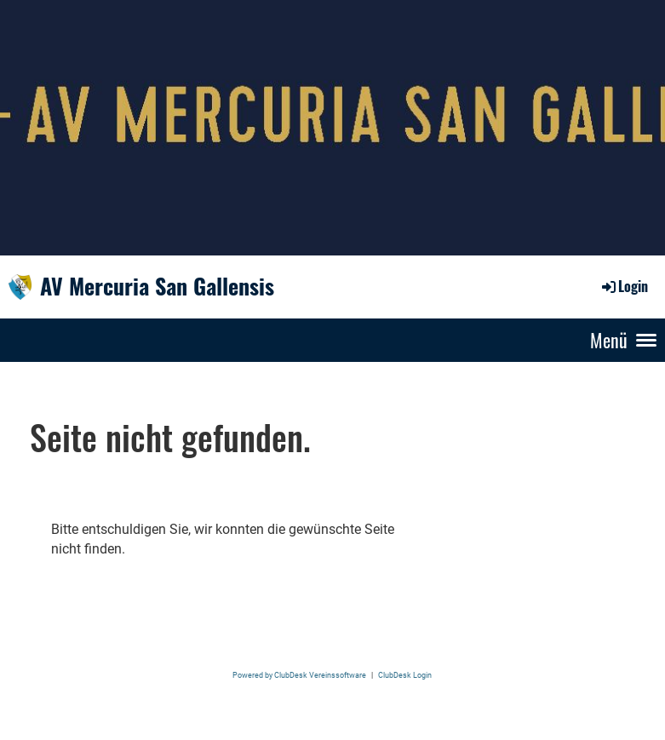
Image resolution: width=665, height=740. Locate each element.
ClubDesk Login (405, 675)
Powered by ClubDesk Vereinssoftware (299, 675)
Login (623, 286)
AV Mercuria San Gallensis (157, 286)
